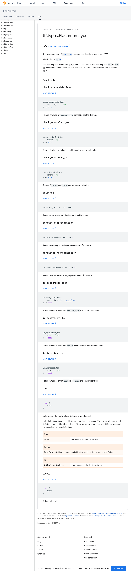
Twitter (40, 550)
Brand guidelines (91, 554)
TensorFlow (47, 29)
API (54, 3)
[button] (16, 19)
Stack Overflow (90, 550)
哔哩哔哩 (41, 554)
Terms (40, 568)
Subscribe (118, 568)
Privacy (48, 568)
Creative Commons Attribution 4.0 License (106, 513)
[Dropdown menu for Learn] (47, 3)
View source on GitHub (56, 46)
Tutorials (20, 16)
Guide (31, 16)
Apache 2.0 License (72, 516)
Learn (42, 3)
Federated (9, 11)
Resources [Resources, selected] (68, 3)
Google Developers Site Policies (106, 516)
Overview (7, 16)
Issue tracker (89, 541)
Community (87, 3)
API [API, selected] (39, 16)
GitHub (123, 3)
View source (48, 93)
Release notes (90, 546)
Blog (39, 541)
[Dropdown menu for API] (59, 3)
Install (32, 3)
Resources (59, 29)
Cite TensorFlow (90, 558)
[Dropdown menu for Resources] (76, 3)
